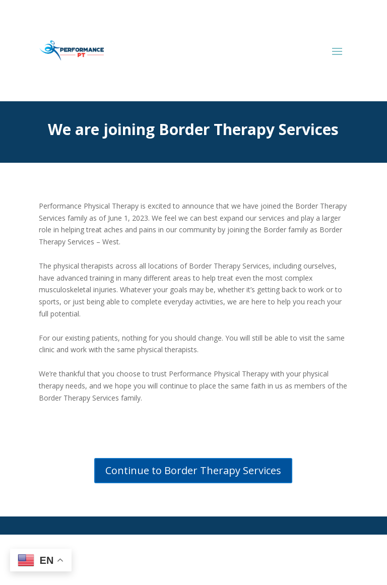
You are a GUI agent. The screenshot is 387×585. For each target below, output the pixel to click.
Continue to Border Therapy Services (193, 470)
